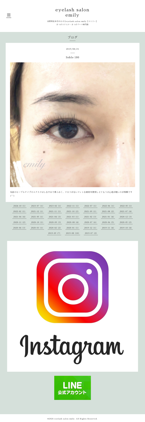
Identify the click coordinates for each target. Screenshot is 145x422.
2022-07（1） (90, 206)
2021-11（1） (55, 211)
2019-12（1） (90, 228)
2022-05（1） (126, 206)
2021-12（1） (37, 211)
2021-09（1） (90, 211)
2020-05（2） (126, 222)
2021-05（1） (37, 217)
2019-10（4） (126, 228)
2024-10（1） (20, 206)
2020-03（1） (37, 228)
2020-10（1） (37, 222)
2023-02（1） (55, 206)
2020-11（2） (20, 222)
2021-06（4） (20, 217)
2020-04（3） (19, 228)
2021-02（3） (90, 217)
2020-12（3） (126, 217)
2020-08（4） (73, 222)
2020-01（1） (73, 228)
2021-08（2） (108, 211)
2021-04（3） (55, 217)
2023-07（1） (37, 206)
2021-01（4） (108, 217)
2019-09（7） (54, 233)
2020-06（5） (108, 222)
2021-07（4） (126, 211)
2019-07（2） (91, 233)
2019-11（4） (108, 228)
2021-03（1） (73, 217)
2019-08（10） (73, 233)
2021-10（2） (73, 211)
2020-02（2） (55, 228)
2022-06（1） (108, 206)
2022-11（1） (73, 206)
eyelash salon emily (64, 419)
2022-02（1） (19, 211)
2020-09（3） (55, 222)
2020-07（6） (90, 222)
